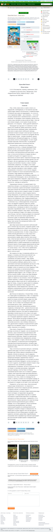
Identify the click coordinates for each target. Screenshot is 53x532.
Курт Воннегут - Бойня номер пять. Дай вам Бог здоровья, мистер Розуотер (23, 461)
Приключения (44, 19)
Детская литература (45, 21)
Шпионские (2, 523)
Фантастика (3, 6)
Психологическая (16, 521)
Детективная (15, 517)
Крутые (2, 521)
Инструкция (31, 56)
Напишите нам (28, 54)
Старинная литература (46, 28)
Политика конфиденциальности (44, 523)
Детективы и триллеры (21, 4)
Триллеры (2, 522)
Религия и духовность (45, 25)
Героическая (15, 516)
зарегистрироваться (19, 480)
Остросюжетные (28, 518)
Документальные (45, 16)
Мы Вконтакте (21, 24)
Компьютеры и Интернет (46, 31)
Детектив (2, 516)
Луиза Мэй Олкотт (29, 29)
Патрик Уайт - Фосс (12, 460)
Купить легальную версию (32, 41)
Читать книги (13, 4)
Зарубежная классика (30, 34)
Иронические (3, 517)
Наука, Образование (45, 15)
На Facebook (41, 517)
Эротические (28, 521)
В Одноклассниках (12, 24)
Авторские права (23, 12)
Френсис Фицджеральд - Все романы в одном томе (34, 460)
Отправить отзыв (11, 508)
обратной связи (32, 530)
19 (32, 79)
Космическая (15, 518)
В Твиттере (40, 518)
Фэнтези (14, 523)
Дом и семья (44, 22)
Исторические (3, 518)
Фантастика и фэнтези (45, 10)
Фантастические (28, 517)
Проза (43, 18)
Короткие (27, 516)
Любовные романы (31, 4)
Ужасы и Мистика (16, 522)
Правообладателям (42, 522)
